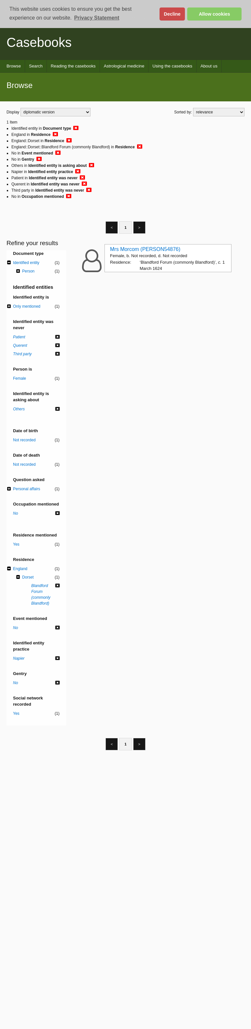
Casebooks (39, 42)
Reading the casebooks (73, 66)
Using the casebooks (172, 66)
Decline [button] (172, 14)
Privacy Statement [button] (96, 18)
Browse (14, 66)
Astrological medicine (124, 66)
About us (209, 66)
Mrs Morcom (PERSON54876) (145, 249)
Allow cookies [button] (214, 14)
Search (36, 66)
